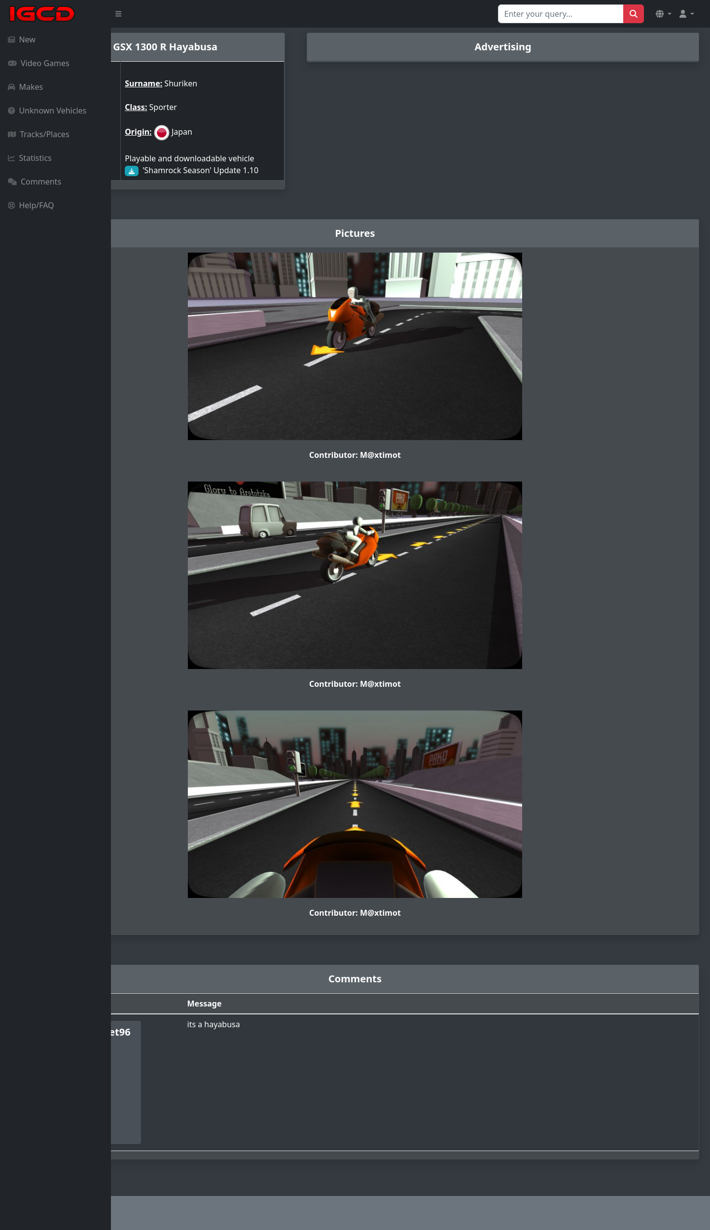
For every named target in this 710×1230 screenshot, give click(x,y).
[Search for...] (561, 13)
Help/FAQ (31, 205)
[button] (663, 14)
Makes (25, 86)
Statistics (30, 157)
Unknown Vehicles (47, 110)
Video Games (39, 63)
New (22, 39)
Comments (34, 181)
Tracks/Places (39, 134)
